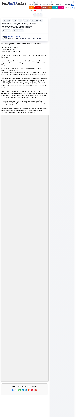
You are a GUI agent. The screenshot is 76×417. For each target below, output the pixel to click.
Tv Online (51, 4)
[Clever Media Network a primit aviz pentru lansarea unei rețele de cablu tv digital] (41, 398)
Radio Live (58, 4)
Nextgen (55, 7)
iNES (50, 7)
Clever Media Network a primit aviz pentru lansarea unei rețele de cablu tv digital (20, 395)
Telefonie (45, 4)
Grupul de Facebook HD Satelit (62, 216)
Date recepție (62, 2)
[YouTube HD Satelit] (35, 10)
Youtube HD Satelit (62, 226)
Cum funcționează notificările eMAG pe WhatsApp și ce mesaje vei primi (61, 80)
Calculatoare (66, 4)
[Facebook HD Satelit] (73, 7)
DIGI (73, 4)
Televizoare (34, 20)
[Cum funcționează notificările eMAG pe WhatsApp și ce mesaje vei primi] (62, 91)
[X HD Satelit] (44, 10)
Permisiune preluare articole (62, 278)
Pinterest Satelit (62, 239)
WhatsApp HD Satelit (62, 221)
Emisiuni (31, 4)
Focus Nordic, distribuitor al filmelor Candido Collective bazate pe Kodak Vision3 (62, 34)
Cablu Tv (48, 2)
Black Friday (6, 20)
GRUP (31, 10)
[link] (24, 380)
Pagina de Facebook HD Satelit (62, 210)
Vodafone (37, 7)
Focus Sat (44, 7)
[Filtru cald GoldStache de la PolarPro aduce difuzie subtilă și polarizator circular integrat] (62, 69)
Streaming (70, 2)
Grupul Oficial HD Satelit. (25, 329)
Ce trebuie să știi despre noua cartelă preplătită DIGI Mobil (19, 411)
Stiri (20, 20)
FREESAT (59, 260)
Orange (31, 7)
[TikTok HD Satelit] (40, 10)
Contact (67, 7)
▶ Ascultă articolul (18, 31)
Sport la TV (38, 4)
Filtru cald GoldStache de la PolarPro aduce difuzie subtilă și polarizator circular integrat (61, 58)
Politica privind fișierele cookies (62, 283)
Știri (35, 2)
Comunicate (41, 2)
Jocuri (14, 20)
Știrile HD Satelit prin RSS (62, 244)
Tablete (26, 20)
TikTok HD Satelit (62, 230)
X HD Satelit (62, 235)
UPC (41, 20)
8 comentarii (6, 31)
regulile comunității (26, 324)
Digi (54, 260)
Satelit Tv (54, 2)
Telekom (61, 7)
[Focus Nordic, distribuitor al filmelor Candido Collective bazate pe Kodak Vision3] (62, 45)
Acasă (30, 2)
